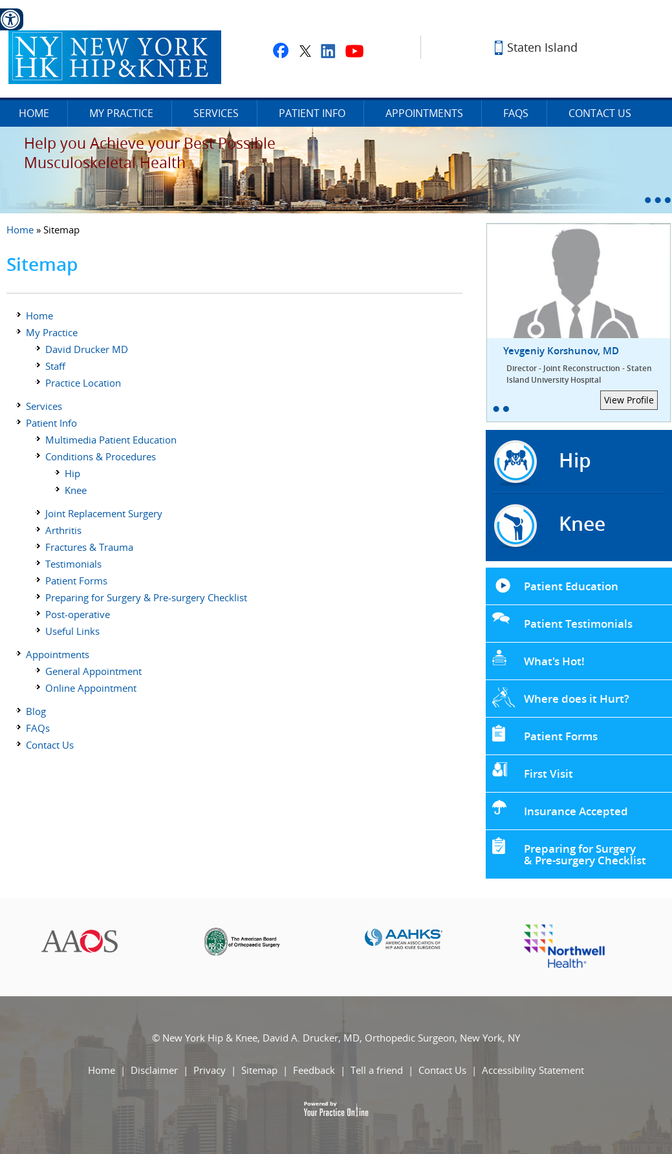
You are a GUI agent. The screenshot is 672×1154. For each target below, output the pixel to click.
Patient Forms (76, 580)
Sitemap (259, 1070)
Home (34, 113)
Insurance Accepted (576, 811)
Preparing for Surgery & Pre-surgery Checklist (146, 597)
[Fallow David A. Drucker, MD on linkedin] (328, 50)
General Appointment (93, 671)
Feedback (314, 1070)
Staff (55, 365)
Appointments (424, 113)
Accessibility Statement (533, 1070)
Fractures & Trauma (89, 546)
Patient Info (312, 113)
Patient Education (571, 586)
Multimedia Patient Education (111, 439)
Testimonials (73, 563)
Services (216, 113)
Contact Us (600, 113)
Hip (72, 473)
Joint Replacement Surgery (103, 513)
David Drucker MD (86, 349)
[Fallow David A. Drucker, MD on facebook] (281, 50)
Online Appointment (90, 687)
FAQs (515, 113)
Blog (36, 711)
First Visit (548, 773)
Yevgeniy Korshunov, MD (587, 365)
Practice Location (83, 382)
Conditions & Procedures (100, 456)
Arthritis (63, 530)
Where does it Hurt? (576, 698)
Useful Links (72, 631)
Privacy (209, 1070)
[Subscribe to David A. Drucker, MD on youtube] (354, 50)
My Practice (121, 113)
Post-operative (77, 614)
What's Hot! (554, 661)
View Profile (629, 400)
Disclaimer (154, 1070)
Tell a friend (377, 1070)
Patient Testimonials (578, 623)
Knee (76, 490)
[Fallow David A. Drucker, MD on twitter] (305, 50)
